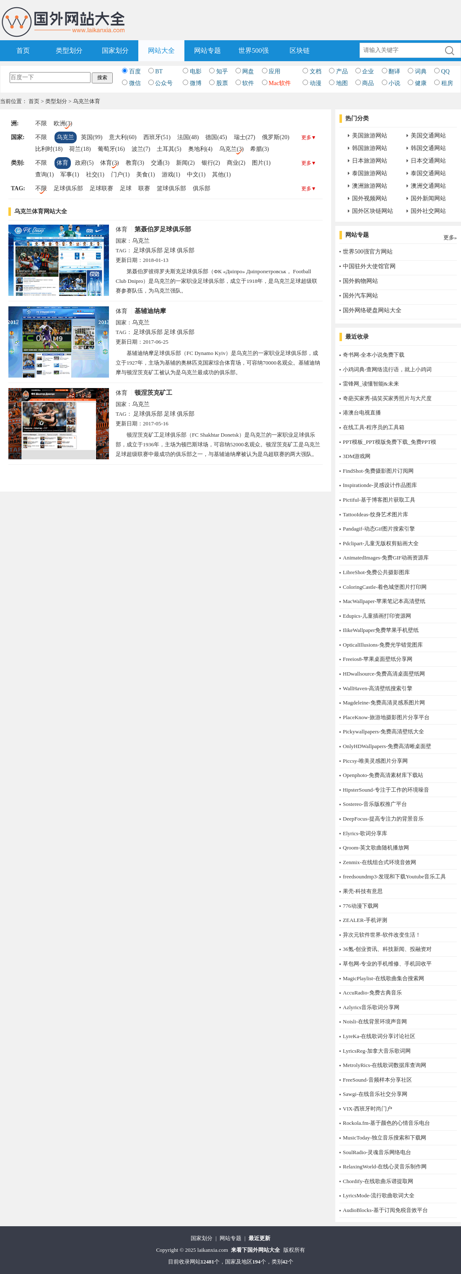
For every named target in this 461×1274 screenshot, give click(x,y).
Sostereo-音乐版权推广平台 (375, 804)
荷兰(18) (80, 149)
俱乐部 (201, 188)
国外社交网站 (428, 211)
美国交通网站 (428, 135)
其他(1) (221, 174)
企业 (368, 71)
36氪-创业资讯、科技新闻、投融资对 (387, 949)
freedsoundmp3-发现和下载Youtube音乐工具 (394, 876)
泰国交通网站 (428, 173)
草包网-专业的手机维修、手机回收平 (387, 964)
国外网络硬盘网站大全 (372, 310)
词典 (421, 71)
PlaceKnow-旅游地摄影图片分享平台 (386, 717)
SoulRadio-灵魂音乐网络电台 (377, 1152)
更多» (450, 237)
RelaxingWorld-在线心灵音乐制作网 (385, 1166)
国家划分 (115, 50)
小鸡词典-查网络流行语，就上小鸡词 (387, 369)
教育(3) (135, 163)
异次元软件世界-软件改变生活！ (382, 935)
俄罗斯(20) (275, 137)
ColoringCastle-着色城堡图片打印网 (385, 587)
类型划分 (69, 50)
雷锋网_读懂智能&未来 (371, 384)
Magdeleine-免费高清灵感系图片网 (384, 702)
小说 (394, 83)
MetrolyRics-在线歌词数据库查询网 (384, 1065)
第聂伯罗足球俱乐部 (163, 229)
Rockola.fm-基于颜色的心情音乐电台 (386, 1123)
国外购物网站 (360, 281)
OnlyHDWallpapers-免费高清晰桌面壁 (387, 746)
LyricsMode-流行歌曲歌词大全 (378, 1195)
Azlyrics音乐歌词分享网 (371, 1007)
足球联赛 (101, 188)
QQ (445, 71)
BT (159, 71)
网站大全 (161, 50)
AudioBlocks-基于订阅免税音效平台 (385, 1210)
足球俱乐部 (68, 188)
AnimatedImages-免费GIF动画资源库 (386, 557)
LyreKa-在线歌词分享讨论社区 (379, 1036)
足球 (126, 188)
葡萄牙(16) (111, 149)
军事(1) (69, 174)
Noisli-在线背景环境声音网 (375, 1021)
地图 (342, 83)
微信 (135, 83)
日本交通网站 (428, 161)
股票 (222, 83)
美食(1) (145, 174)
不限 (41, 123)
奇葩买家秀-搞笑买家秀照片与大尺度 (387, 398)
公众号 (164, 83)
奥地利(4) (200, 149)
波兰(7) (141, 149)
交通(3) (160, 163)
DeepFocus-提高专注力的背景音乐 (383, 819)
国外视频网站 (369, 198)
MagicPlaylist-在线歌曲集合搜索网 (383, 978)
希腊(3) (259, 149)
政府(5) (84, 163)
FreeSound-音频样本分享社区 (377, 1080)
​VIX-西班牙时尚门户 (367, 1109)
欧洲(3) (63, 123)
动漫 (315, 83)
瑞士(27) (244, 137)
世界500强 (253, 50)
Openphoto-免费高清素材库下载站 (383, 775)
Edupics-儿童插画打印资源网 (377, 616)
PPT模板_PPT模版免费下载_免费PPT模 (389, 442)
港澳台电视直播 (362, 412)
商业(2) (236, 163)
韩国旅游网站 (369, 148)
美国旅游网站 (369, 135)
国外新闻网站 (428, 198)
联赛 (144, 188)
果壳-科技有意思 (363, 891)
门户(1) (120, 174)
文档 (315, 71)
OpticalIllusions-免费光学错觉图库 (383, 645)
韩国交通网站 (428, 148)
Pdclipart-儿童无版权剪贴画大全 (381, 543)
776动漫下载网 (360, 906)
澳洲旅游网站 (369, 186)
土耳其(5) (169, 149)
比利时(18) (48, 149)
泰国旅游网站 (369, 173)
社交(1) (95, 174)
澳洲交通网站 (428, 186)
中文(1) (196, 174)
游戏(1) (171, 174)
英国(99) (91, 137)
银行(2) (211, 163)
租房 (447, 83)
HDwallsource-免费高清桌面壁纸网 (384, 674)
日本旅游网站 (369, 161)
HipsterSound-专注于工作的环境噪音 (386, 790)
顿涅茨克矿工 (153, 392)
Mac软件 (280, 83)
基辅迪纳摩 (150, 311)
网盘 (248, 71)
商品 (368, 83)
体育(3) (109, 163)
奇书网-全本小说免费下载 (373, 355)
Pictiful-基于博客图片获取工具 (379, 500)
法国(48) (188, 137)
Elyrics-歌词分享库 (365, 833)
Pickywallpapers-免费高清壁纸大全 (383, 731)
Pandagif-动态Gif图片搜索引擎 (379, 529)
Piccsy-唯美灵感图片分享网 (375, 761)
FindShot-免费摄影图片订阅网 (378, 471)
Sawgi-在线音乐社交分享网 (375, 1094)
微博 (196, 83)
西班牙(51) (157, 137)
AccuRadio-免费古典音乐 (372, 992)
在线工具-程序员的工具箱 (373, 427)
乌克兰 (65, 137)
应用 (274, 71)
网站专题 (207, 50)
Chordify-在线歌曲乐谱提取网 (378, 1181)
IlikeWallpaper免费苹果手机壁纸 (381, 630)
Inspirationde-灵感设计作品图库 (380, 485)
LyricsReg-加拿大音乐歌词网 (377, 1051)
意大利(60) (122, 137)
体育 (62, 163)
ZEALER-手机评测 (365, 920)
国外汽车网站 (360, 296)
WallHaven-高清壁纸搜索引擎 (377, 688)
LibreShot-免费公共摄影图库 (376, 572)
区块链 (300, 50)
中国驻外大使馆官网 (369, 266)
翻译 (394, 71)
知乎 (222, 71)
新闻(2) (185, 163)
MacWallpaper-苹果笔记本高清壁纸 (384, 601)
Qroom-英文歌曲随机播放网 (376, 847)
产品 (342, 71)
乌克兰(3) (231, 149)
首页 (23, 50)
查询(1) (44, 174)
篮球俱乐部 (171, 188)
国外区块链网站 (372, 211)
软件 (248, 83)
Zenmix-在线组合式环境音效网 (379, 862)
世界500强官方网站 (368, 252)
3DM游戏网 (356, 456)
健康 (421, 83)
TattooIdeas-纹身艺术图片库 (375, 514)
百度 (135, 71)
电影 (196, 71)
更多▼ (308, 137)
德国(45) (216, 137)
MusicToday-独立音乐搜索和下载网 (384, 1137)
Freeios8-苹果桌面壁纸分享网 (377, 659)
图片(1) (261, 163)
